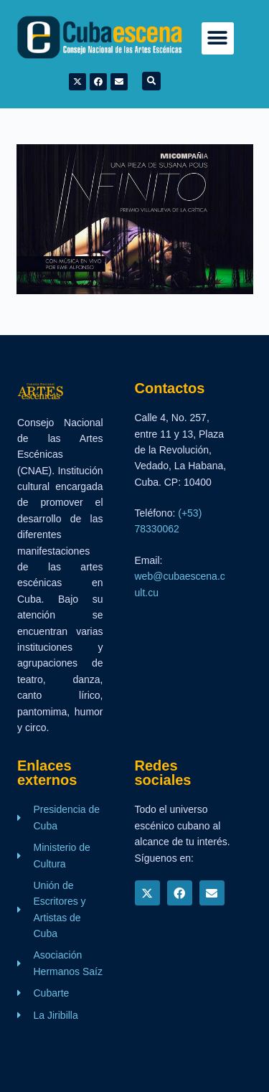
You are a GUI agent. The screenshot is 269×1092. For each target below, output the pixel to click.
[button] (218, 38)
